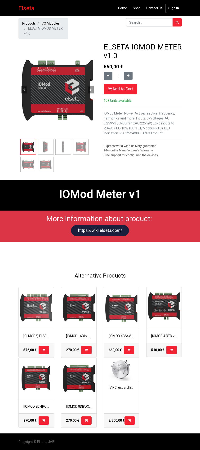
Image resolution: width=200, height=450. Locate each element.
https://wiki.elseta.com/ (100, 230)
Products (29, 23)
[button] (24, 90)
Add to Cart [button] (120, 89)
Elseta (26, 8)
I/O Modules (51, 23)
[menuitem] (122, 8)
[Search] (177, 22)
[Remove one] (108, 76)
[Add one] (128, 76)
